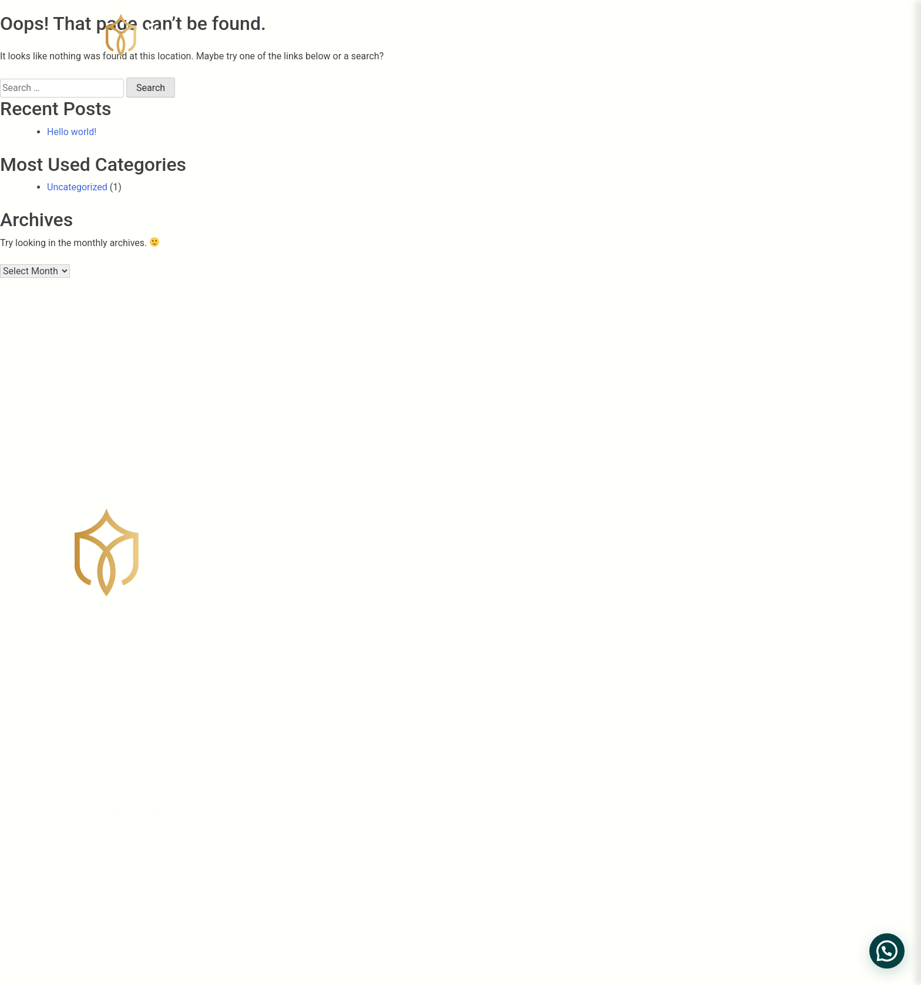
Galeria (794, 837)
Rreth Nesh (807, 751)
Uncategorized (77, 187)
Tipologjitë (806, 809)
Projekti (797, 780)
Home (790, 722)
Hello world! (71, 131)
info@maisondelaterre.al (173, 768)
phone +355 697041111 (144, 744)
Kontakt (797, 866)
